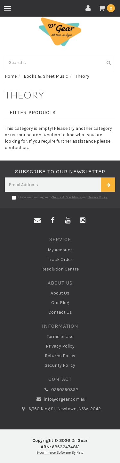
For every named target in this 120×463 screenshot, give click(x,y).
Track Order (60, 259)
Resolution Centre (60, 269)
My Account (60, 250)
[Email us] (37, 220)
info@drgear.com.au (60, 399)
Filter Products (33, 112)
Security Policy (60, 365)
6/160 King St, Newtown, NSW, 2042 (60, 409)
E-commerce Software (53, 453)
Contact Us (60, 312)
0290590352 (60, 390)
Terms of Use (60, 336)
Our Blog (60, 302)
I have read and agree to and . (60, 197)
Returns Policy (60, 355)
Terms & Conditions (67, 197)
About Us (60, 293)
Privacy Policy (98, 197)
